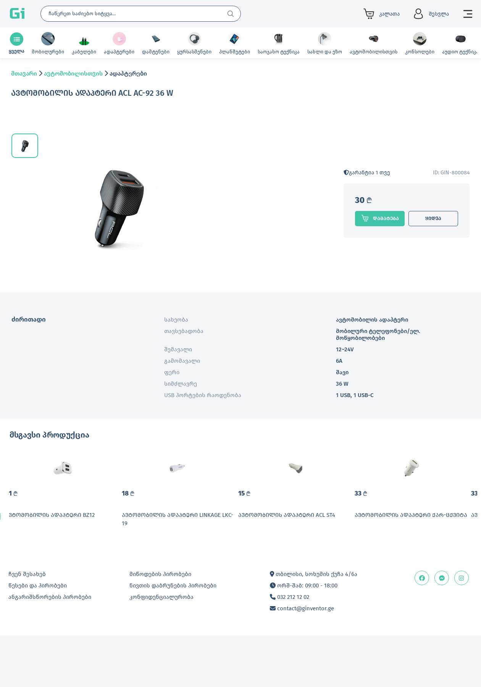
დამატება (380, 218)
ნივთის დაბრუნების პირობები (172, 630)
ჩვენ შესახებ (27, 618)
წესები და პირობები (37, 630)
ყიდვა (433, 218)
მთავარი (24, 73)
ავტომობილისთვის (73, 73)
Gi (17, 14)
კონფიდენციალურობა (161, 641)
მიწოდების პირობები (160, 618)
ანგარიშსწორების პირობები (49, 641)
